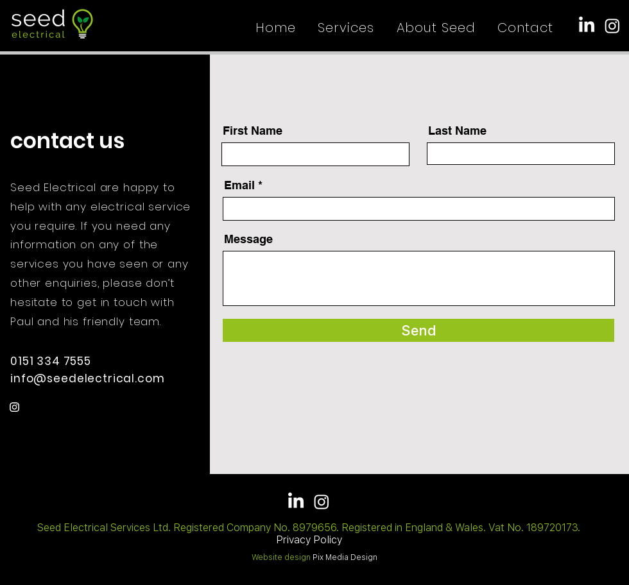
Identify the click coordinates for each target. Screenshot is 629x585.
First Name (252, 131)
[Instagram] (612, 25)
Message (248, 239)
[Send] (418, 330)
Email (239, 185)
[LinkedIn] (586, 25)
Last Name (457, 131)
